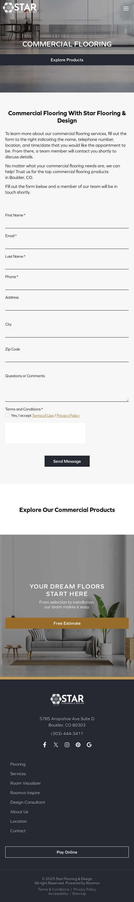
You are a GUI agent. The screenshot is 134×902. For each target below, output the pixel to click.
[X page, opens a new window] (55, 744)
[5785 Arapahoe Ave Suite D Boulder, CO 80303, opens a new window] (67, 721)
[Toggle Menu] (126, 8)
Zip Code (12, 349)
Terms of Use (43, 415)
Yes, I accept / (45, 415)
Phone (11, 277)
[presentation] (45, 433)
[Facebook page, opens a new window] (44, 744)
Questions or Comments (25, 376)
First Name (15, 215)
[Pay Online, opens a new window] (67, 852)
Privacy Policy (68, 415)
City (8, 324)
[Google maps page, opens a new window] (89, 744)
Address (12, 297)
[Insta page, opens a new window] (67, 744)
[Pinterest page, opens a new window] (78, 744)
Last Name (15, 256)
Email (11, 236)
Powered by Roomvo (82, 883)
